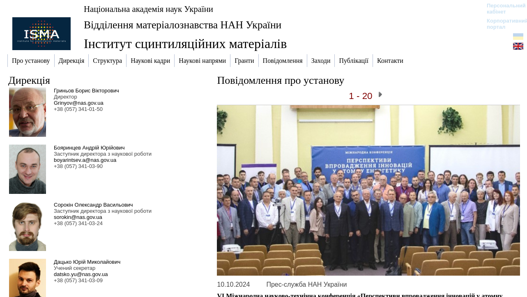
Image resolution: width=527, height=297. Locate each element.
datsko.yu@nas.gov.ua (81, 274)
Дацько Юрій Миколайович (87, 262)
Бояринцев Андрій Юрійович (89, 148)
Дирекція (29, 80)
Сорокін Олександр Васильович (93, 205)
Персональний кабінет (502, 8)
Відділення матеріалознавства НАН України (182, 25)
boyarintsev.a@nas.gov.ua (85, 160)
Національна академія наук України (148, 9)
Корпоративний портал (502, 24)
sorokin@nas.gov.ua (78, 217)
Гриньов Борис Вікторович (86, 90)
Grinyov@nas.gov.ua (79, 103)
